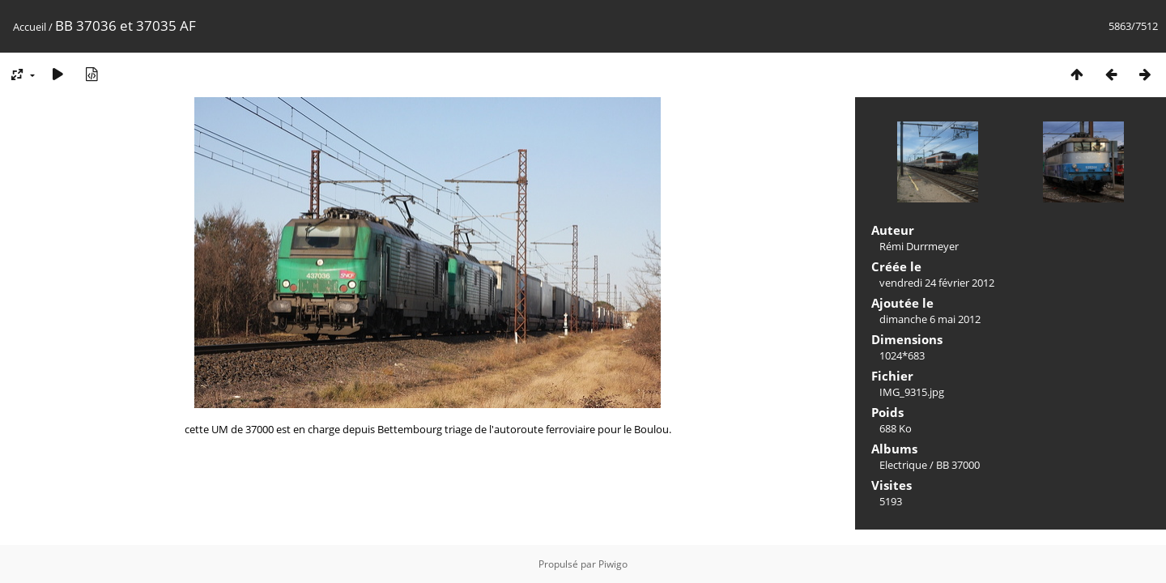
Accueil (29, 26)
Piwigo (613, 564)
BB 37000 (958, 464)
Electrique (903, 464)
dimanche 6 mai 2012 (930, 319)
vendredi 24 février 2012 (936, 282)
